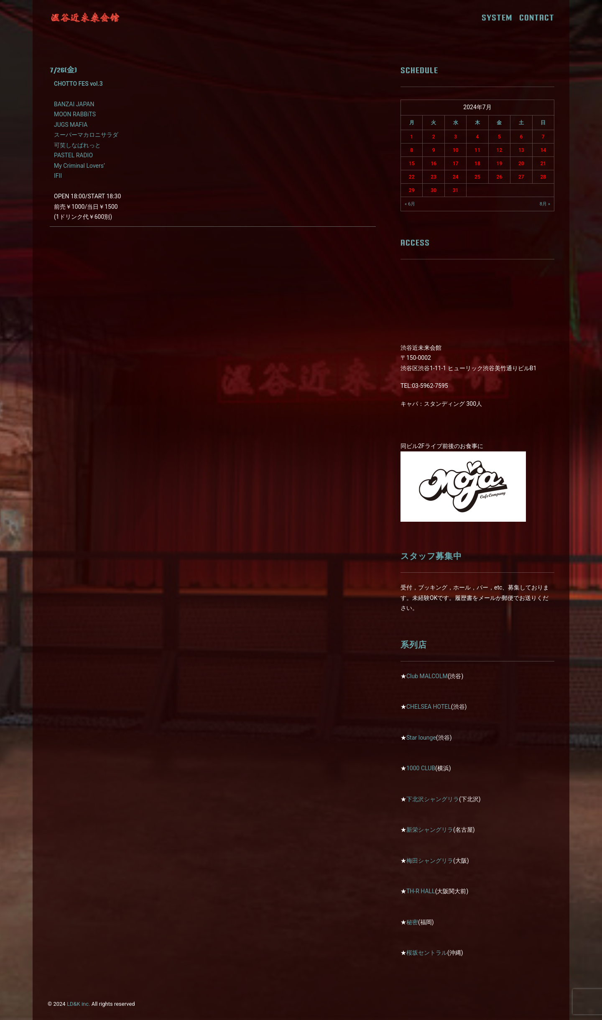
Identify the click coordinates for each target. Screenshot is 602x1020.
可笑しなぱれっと (77, 145)
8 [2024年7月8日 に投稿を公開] (411, 150)
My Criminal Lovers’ (79, 165)
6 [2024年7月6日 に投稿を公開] (521, 137)
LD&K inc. (78, 1004)
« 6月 (410, 204)
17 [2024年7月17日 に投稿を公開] (456, 164)
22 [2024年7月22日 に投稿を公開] (412, 177)
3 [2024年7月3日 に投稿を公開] (455, 137)
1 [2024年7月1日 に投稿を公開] (411, 137)
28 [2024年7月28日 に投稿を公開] (543, 177)
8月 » (545, 204)
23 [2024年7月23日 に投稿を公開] (433, 177)
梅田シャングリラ (429, 860)
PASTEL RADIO (73, 155)
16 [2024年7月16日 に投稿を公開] (433, 164)
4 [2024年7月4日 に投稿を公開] (477, 137)
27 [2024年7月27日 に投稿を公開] (521, 177)
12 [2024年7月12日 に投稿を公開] (500, 150)
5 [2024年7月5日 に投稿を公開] (499, 137)
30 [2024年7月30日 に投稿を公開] (433, 190)
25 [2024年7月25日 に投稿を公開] (477, 177)
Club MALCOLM (427, 676)
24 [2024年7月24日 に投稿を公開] (456, 177)
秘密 (412, 922)
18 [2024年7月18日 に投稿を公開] (477, 164)
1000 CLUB (420, 768)
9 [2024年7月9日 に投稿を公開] (433, 150)
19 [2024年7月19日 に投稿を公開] (500, 164)
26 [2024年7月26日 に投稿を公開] (500, 177)
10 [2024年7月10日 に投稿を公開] (456, 150)
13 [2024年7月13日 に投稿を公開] (521, 150)
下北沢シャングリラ (432, 799)
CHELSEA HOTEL (428, 706)
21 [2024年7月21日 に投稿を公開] (543, 164)
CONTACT (536, 17)
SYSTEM (499, 17)
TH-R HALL (420, 891)
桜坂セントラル (426, 952)
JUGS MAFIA (70, 124)
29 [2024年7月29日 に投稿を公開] (412, 190)
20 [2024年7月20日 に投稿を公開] (521, 164)
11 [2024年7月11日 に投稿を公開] (477, 150)
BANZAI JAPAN (74, 104)
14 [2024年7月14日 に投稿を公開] (543, 150)
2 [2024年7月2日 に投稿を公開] (433, 137)
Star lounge (421, 737)
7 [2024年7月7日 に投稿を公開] (543, 137)
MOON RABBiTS (75, 114)
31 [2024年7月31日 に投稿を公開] (456, 190)
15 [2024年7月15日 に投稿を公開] (412, 164)
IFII (58, 175)
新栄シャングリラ (429, 829)
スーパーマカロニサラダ (86, 134)
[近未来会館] (85, 17)
